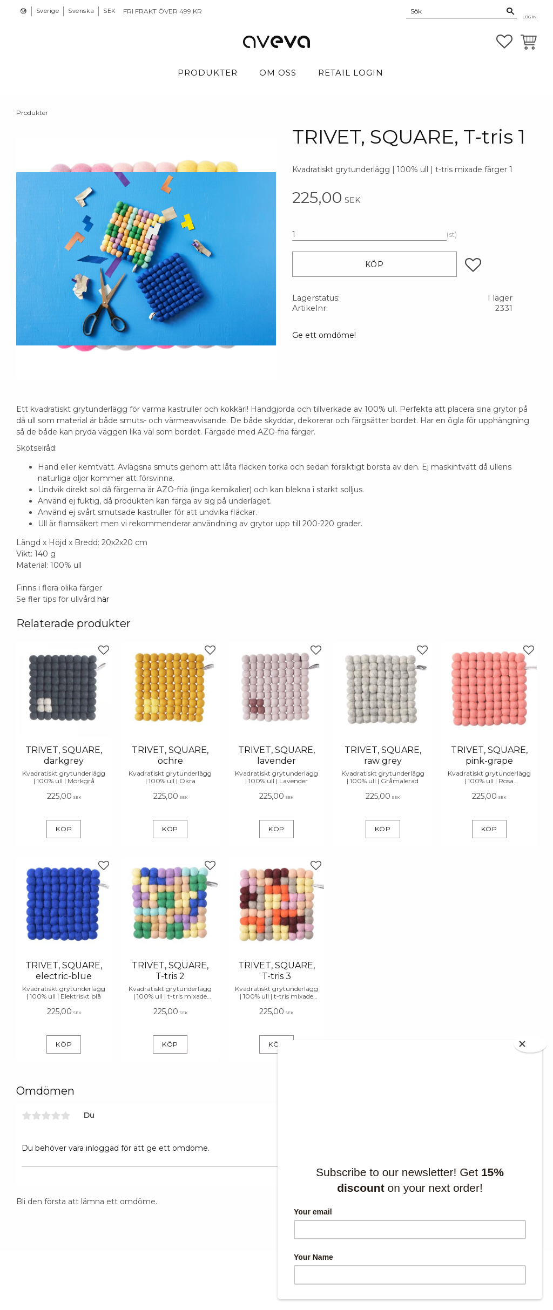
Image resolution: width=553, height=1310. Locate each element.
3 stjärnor (46, 1116)
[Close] (531, 1043)
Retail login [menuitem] (350, 72)
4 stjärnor (55, 1116)
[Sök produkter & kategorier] (455, 11)
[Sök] (510, 11)
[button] (504, 41)
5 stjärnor (65, 1116)
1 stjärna (26, 1116)
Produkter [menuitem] (208, 72)
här (103, 599)
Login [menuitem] (529, 16)
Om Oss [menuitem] (277, 72)
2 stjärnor (36, 1116)
